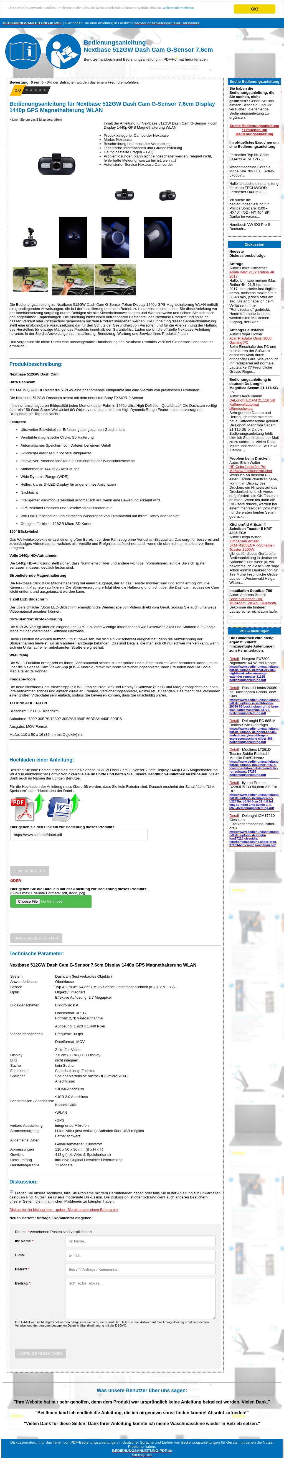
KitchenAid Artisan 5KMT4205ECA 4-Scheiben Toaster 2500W (252, 545)
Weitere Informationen (30, 14)
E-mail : (21, 1255)
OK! (254, 9)
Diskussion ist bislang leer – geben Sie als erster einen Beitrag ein (63, 1210)
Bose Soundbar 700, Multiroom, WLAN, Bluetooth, (253, 601)
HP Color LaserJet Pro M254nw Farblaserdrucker (250, 469)
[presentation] (52, 855)
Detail (234, 659)
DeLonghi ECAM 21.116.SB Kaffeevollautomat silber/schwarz (252, 404)
